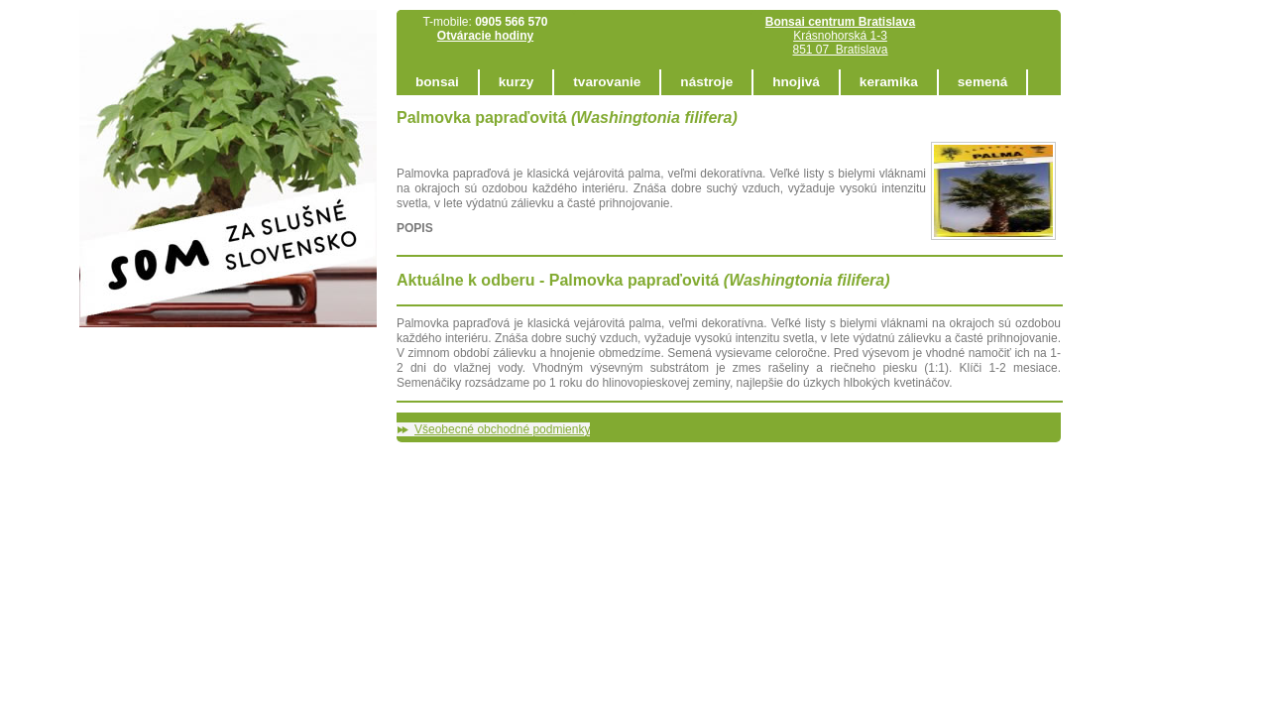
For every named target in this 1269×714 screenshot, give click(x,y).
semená (983, 81)
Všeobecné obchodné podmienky (502, 429)
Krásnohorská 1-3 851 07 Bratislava (840, 36)
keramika (889, 81)
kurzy (516, 81)
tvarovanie (606, 81)
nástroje (706, 81)
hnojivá (796, 81)
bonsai (437, 81)
